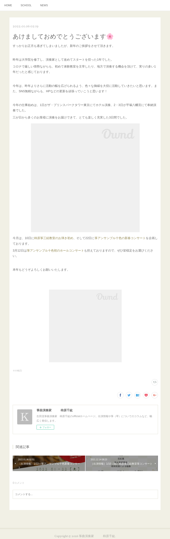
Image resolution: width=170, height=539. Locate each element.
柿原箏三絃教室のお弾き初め (53, 238)
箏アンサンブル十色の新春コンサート (120, 238)
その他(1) (17, 370)
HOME (8, 5)
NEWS (44, 5)
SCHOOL (26, 5)
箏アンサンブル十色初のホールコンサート (55, 250)
